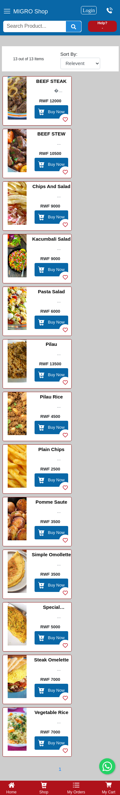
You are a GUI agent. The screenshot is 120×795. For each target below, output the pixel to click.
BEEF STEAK (51, 81)
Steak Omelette (51, 659)
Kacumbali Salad (51, 239)
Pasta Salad (51, 291)
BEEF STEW (51, 133)
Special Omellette (51, 608)
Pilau (51, 344)
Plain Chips (51, 449)
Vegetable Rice (51, 712)
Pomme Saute (51, 502)
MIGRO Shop (30, 11)
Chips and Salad (51, 186)
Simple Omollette (51, 554)
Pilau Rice (51, 396)
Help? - (103, 25)
